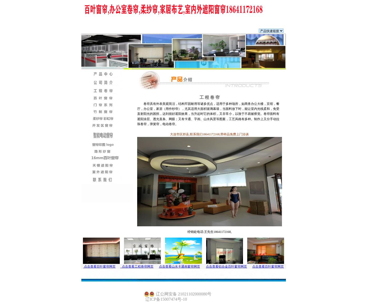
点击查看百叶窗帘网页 (99, 266)
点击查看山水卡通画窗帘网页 (179, 266)
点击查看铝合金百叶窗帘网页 (226, 266)
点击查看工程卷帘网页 (136, 266)
